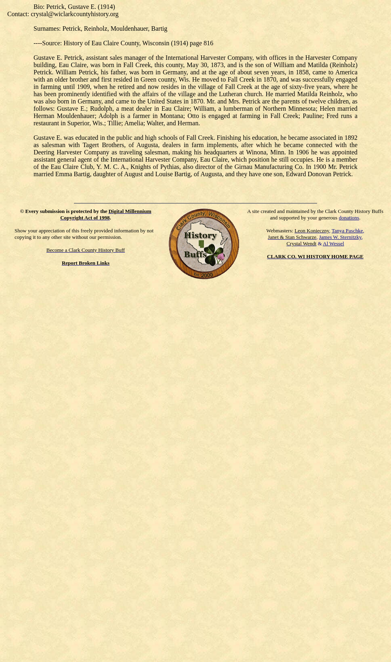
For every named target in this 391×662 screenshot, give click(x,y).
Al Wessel (333, 243)
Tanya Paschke (347, 231)
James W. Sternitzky (340, 237)
